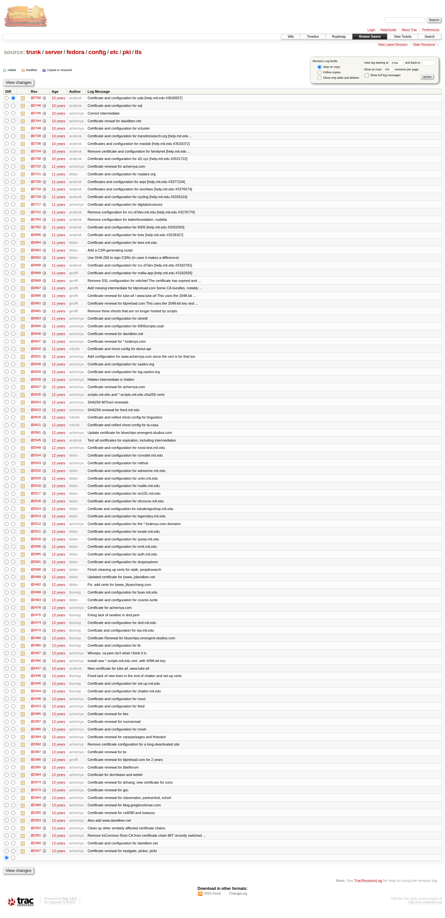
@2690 (36, 266)
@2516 (36, 504)
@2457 (36, 658)
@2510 (36, 543)
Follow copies (328, 72)
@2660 (36, 328)
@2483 (36, 604)
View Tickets (402, 36)
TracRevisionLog (368, 888)
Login (371, 30)
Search (430, 36)
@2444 (36, 696)
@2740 (36, 128)
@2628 (36, 382)
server (53, 52)
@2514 (36, 512)
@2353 (36, 827)
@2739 (36, 136)
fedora (75, 52)
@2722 (36, 167)
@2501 (36, 566)
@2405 (36, 719)
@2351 (36, 842)
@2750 (36, 97)
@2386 (36, 766)
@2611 (36, 428)
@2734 (36, 151)
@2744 (36, 121)
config (97, 52)
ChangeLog (238, 901)
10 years (58, 98)
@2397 (36, 727)
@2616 (36, 420)
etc (114, 52)
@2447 (36, 673)
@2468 (36, 643)
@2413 (36, 712)
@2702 (36, 228)
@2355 (36, 819)
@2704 (36, 220)
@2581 (36, 435)
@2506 (36, 551)
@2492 (36, 589)
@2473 (36, 635)
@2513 (36, 520)
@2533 (36, 466)
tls (138, 52)
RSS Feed (212, 901)
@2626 (36, 397)
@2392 (36, 750)
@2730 (36, 159)
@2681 (36, 312)
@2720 (36, 182)
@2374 (36, 789)
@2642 (36, 351)
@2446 (36, 681)
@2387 (36, 758)
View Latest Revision (393, 44)
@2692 (36, 259)
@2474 (36, 627)
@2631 (36, 359)
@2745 (36, 113)
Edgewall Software (62, 909)
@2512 (36, 528)
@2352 (36, 835)
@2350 (36, 850)
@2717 (36, 205)
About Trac (409, 30)
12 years (58, 359)
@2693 (36, 251)
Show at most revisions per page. (391, 69)
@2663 (36, 320)
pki (127, 52)
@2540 (36, 451)
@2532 (36, 474)
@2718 (36, 197)
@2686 (36, 297)
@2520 (36, 481)
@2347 (36, 858)
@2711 (36, 213)
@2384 (36, 781)
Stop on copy (328, 67)
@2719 (36, 190)
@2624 (36, 405)
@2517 (36, 497)
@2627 (36, 389)
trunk (33, 52)
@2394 (36, 743)
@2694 (36, 243)
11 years (58, 167)
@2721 (36, 174)
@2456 (36, 666)
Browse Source (370, 36)
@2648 (36, 336)
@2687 (36, 289)
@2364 (36, 804)
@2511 (36, 535)
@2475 (36, 620)
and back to (420, 62)
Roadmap (339, 36)
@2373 (36, 796)
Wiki (291, 36)
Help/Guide (388, 30)
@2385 (36, 773)
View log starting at (384, 62)
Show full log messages (383, 75)
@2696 (36, 236)
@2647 (36, 343)
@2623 (36, 412)
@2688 (36, 282)
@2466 (36, 650)
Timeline (313, 36)
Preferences (431, 30)
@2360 (36, 812)
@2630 (36, 366)
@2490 (36, 597)
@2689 (36, 274)
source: (14, 52)
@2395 (36, 735)
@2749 (36, 105)
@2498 (36, 581)
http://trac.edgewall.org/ (425, 909)
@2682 (36, 305)
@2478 (36, 612)
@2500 (36, 574)
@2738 (36, 144)
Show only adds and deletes (338, 78)
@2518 (36, 489)
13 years (58, 605)
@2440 (36, 704)
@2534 (36, 458)
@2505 (36, 558)
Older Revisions (424, 44)
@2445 (36, 689)
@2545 (36, 443)
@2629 (36, 374)
